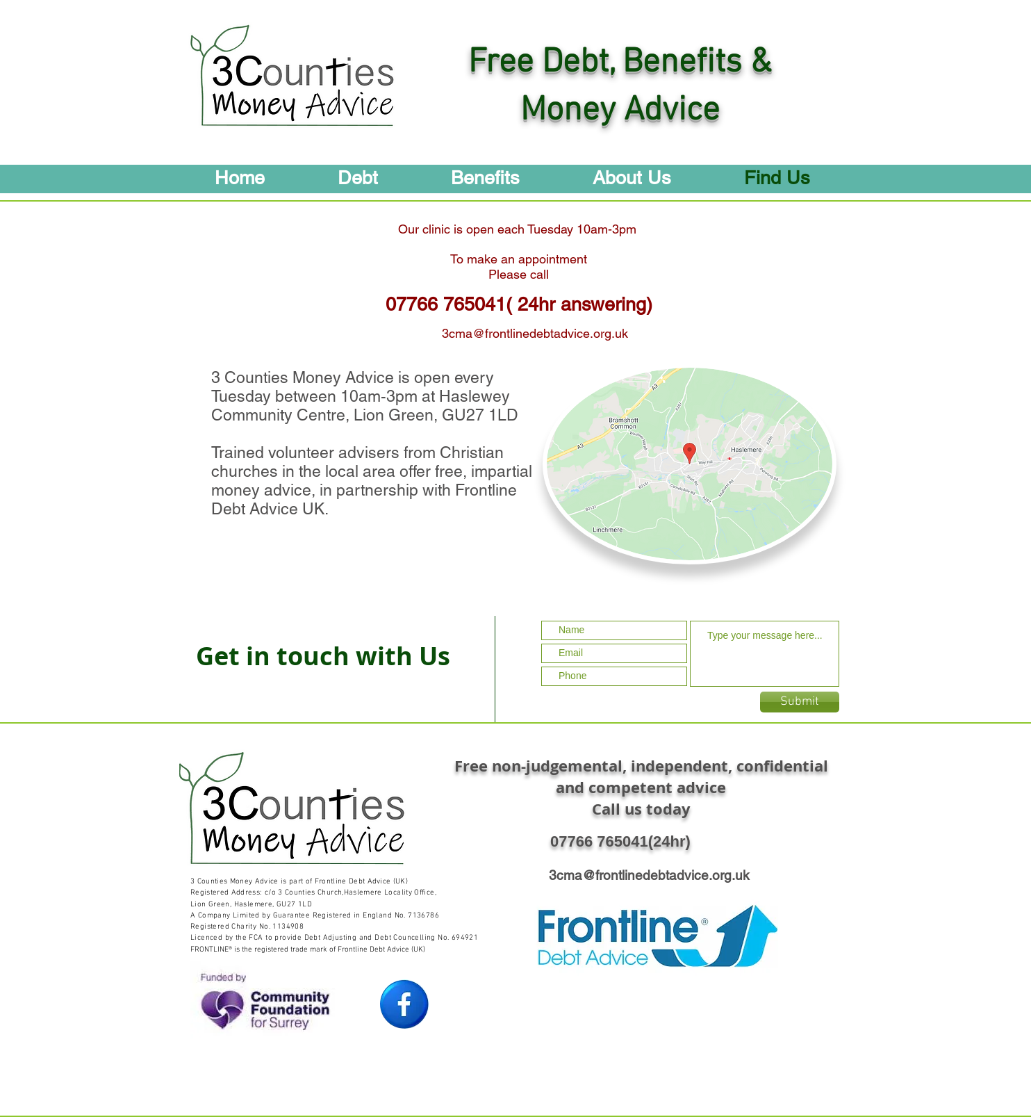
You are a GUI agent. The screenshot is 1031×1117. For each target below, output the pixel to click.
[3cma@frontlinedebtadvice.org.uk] (534, 333)
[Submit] (799, 702)
